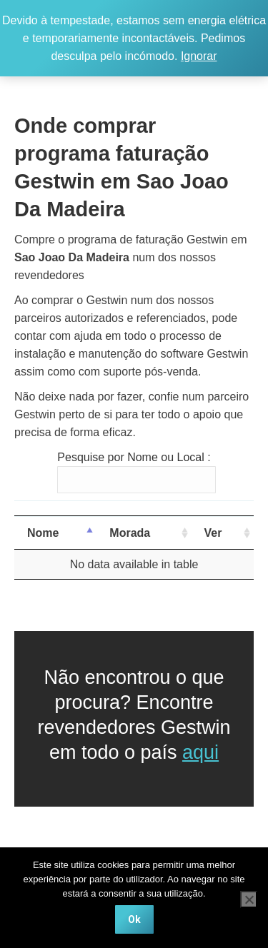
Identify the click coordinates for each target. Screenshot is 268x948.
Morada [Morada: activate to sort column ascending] (129, 533)
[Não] (248, 899)
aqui (200, 752)
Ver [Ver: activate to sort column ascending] (213, 533)
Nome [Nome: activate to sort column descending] (43, 533)
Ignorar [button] (199, 56)
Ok (134, 919)
